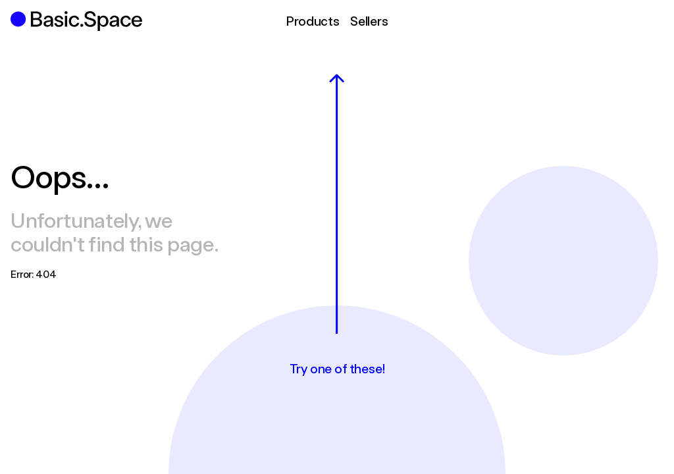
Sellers (369, 20)
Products (312, 20)
